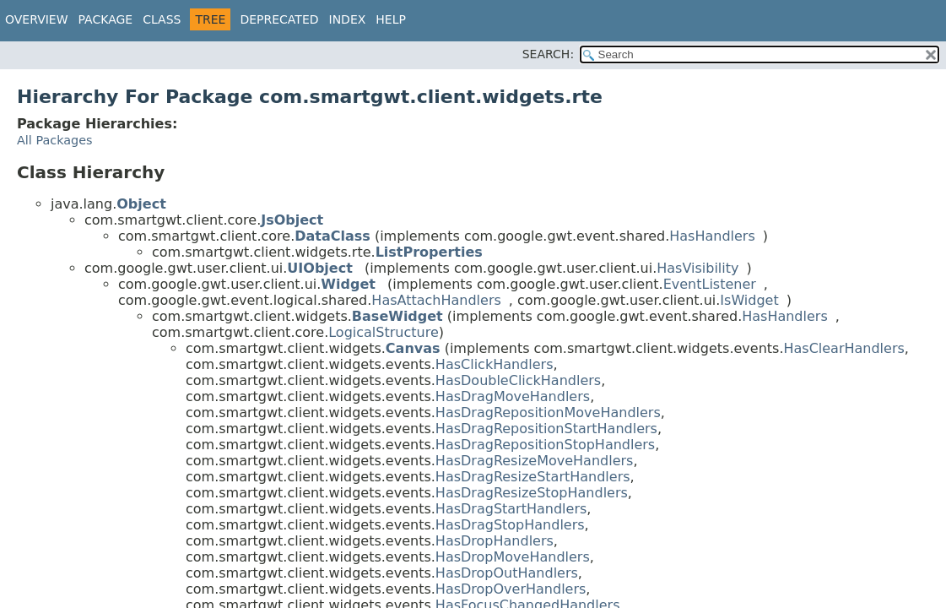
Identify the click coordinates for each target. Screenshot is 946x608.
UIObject (319, 268)
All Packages (55, 140)
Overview (36, 19)
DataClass (332, 236)
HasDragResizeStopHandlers (531, 493)
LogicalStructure (383, 332)
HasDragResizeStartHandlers (532, 477)
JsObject (292, 220)
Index (347, 19)
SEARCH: (548, 54)
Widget (348, 284)
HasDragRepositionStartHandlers (546, 429)
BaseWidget (397, 316)
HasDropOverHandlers (510, 589)
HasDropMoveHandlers (512, 557)
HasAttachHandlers (435, 300)
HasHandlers (712, 236)
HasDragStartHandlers (511, 509)
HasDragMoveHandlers (512, 396)
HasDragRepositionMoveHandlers (548, 412)
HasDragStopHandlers (510, 525)
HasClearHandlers (843, 348)
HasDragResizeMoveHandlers (534, 461)
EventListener (709, 284)
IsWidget (749, 300)
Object (141, 204)
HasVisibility (697, 268)
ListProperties (429, 252)
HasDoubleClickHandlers (518, 380)
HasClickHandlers (494, 364)
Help (391, 19)
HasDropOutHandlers (506, 573)
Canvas (413, 348)
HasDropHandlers (494, 541)
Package (105, 19)
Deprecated (279, 19)
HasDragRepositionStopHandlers (545, 445)
